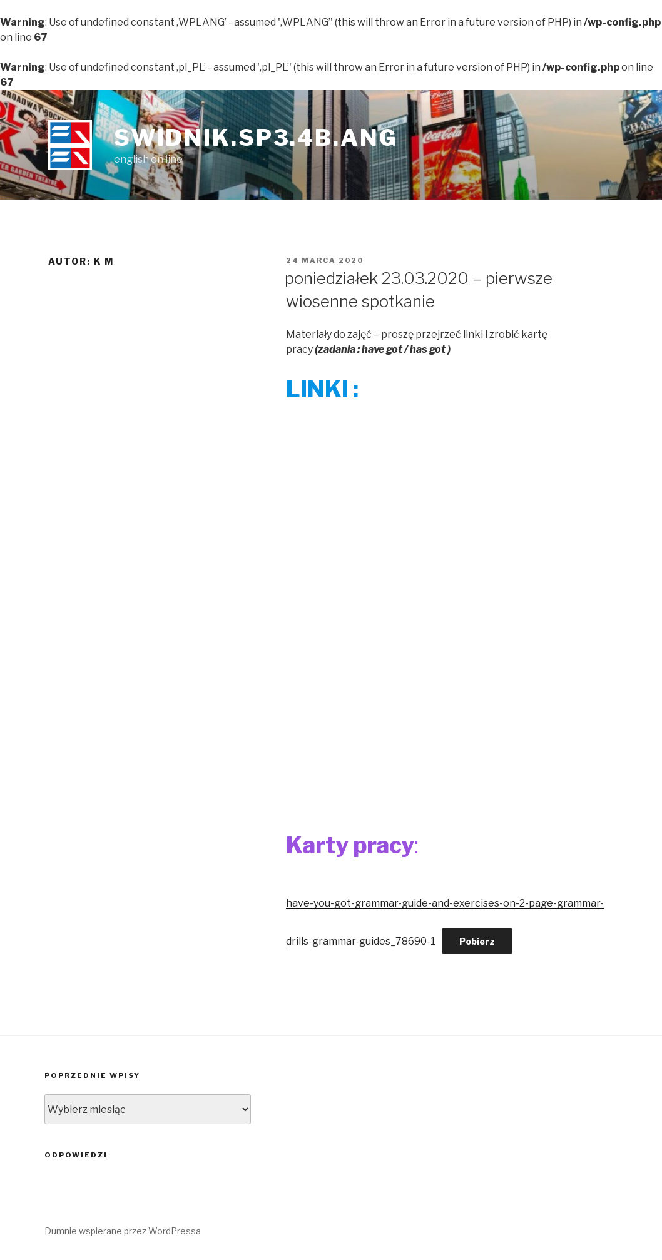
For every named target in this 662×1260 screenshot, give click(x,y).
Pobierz (477, 941)
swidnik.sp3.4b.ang (256, 137)
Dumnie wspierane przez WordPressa (122, 1231)
